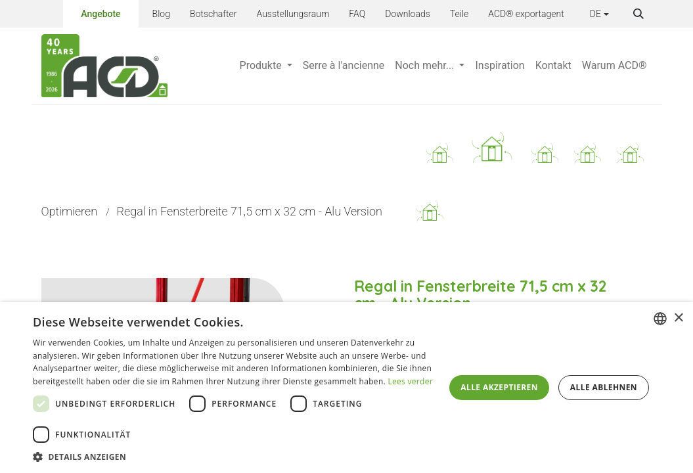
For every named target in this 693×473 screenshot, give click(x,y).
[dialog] (346, 387)
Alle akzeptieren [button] (499, 387)
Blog (161, 14)
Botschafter (213, 14)
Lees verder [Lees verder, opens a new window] (410, 381)
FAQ (357, 14)
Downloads (407, 14)
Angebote (100, 12)
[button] (638, 14)
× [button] (678, 318)
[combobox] (660, 318)
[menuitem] (266, 66)
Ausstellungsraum (292, 14)
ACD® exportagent (526, 14)
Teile (459, 14)
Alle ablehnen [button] (603, 387)
